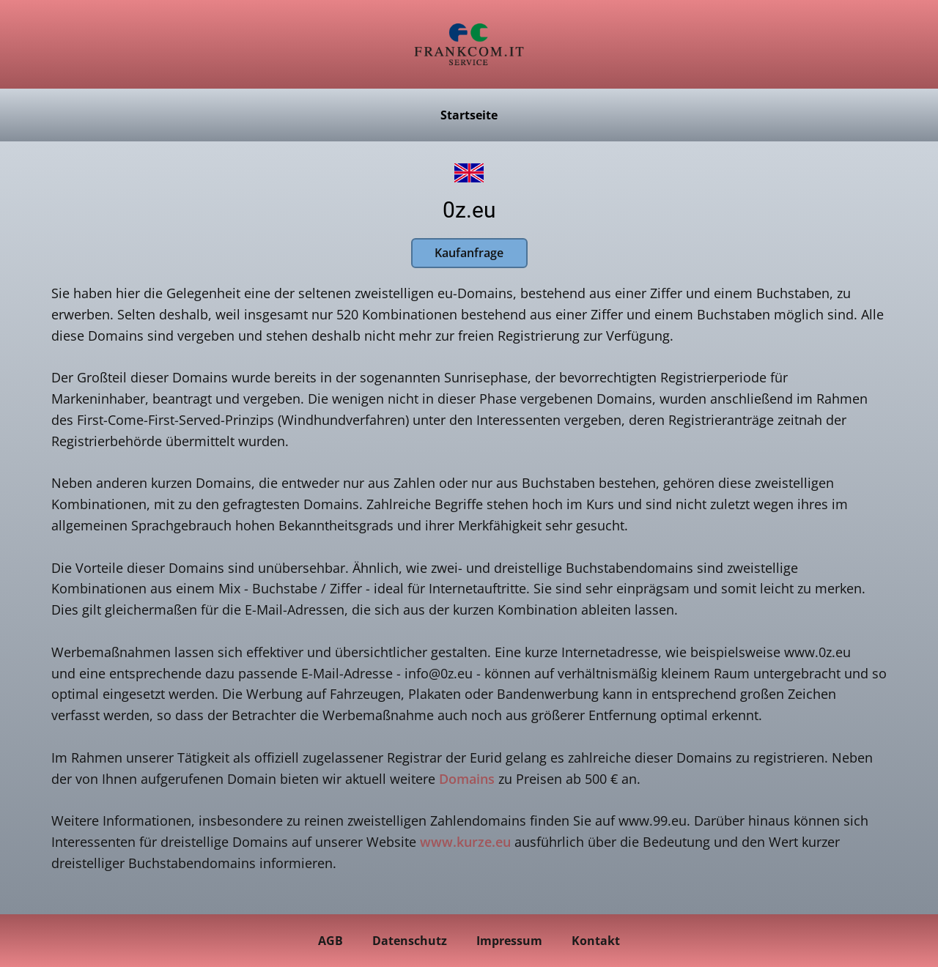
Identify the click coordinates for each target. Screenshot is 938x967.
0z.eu (469, 210)
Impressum (509, 941)
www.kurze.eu (465, 842)
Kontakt (596, 941)
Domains (467, 779)
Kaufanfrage (469, 253)
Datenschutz (409, 941)
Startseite (469, 115)
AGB (330, 941)
